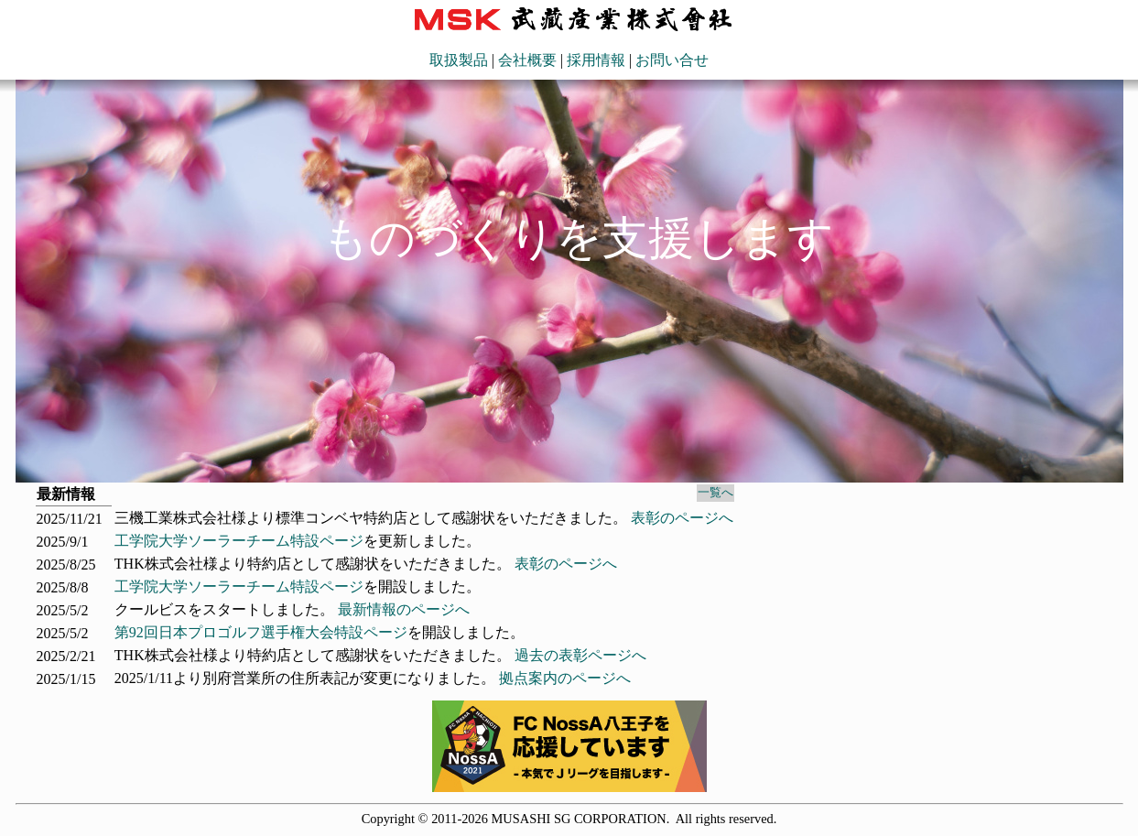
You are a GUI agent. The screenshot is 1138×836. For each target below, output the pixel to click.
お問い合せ (672, 60)
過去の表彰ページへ (580, 655)
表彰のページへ (682, 518)
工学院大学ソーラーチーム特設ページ (238, 540)
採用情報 (596, 60)
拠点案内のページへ (565, 678)
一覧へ (715, 492)
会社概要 (527, 60)
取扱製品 (458, 60)
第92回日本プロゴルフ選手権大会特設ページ (260, 632)
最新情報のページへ (404, 609)
